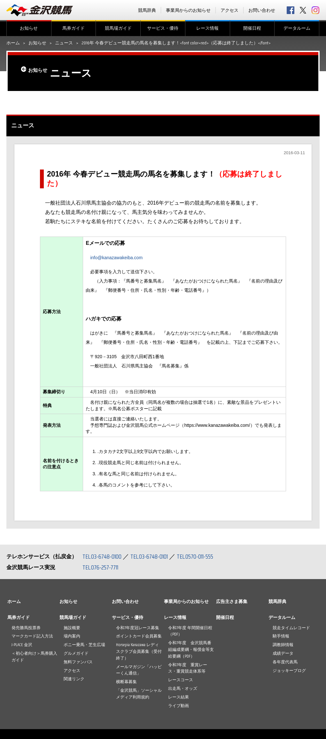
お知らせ (29, 28)
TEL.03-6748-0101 (153, 556)
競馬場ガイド (118, 28)
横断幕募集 (126, 681)
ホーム (13, 43)
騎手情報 (281, 636)
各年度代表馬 (285, 662)
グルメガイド (76, 653)
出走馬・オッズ (182, 688)
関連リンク (74, 678)
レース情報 (207, 28)
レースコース (180, 679)
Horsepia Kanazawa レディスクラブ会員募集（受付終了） (139, 651)
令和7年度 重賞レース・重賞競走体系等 (187, 668)
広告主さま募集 (231, 601)
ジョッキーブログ (289, 670)
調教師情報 (283, 644)
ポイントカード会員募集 (139, 636)
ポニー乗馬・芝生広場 (84, 644)
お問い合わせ (261, 10)
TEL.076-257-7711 (102, 567)
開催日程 (252, 28)
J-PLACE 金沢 (22, 644)
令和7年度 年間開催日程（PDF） (190, 631)
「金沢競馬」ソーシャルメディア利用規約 (139, 693)
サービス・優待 (162, 28)
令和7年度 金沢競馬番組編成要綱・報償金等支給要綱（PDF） (191, 649)
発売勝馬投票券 (26, 627)
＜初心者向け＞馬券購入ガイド (34, 656)
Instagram (315, 10)
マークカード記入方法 (32, 636)
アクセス (229, 10)
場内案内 (72, 636)
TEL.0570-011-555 (201, 556)
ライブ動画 (178, 705)
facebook (290, 10)
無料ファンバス (78, 662)
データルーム (296, 28)
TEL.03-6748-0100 (103, 556)
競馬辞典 (147, 10)
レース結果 (178, 697)
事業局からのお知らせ (188, 10)
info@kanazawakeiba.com (116, 257)
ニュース (64, 43)
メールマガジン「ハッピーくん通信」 (139, 670)
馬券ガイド (73, 28)
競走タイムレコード (291, 627)
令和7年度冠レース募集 (137, 627)
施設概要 (72, 627)
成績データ (283, 653)
